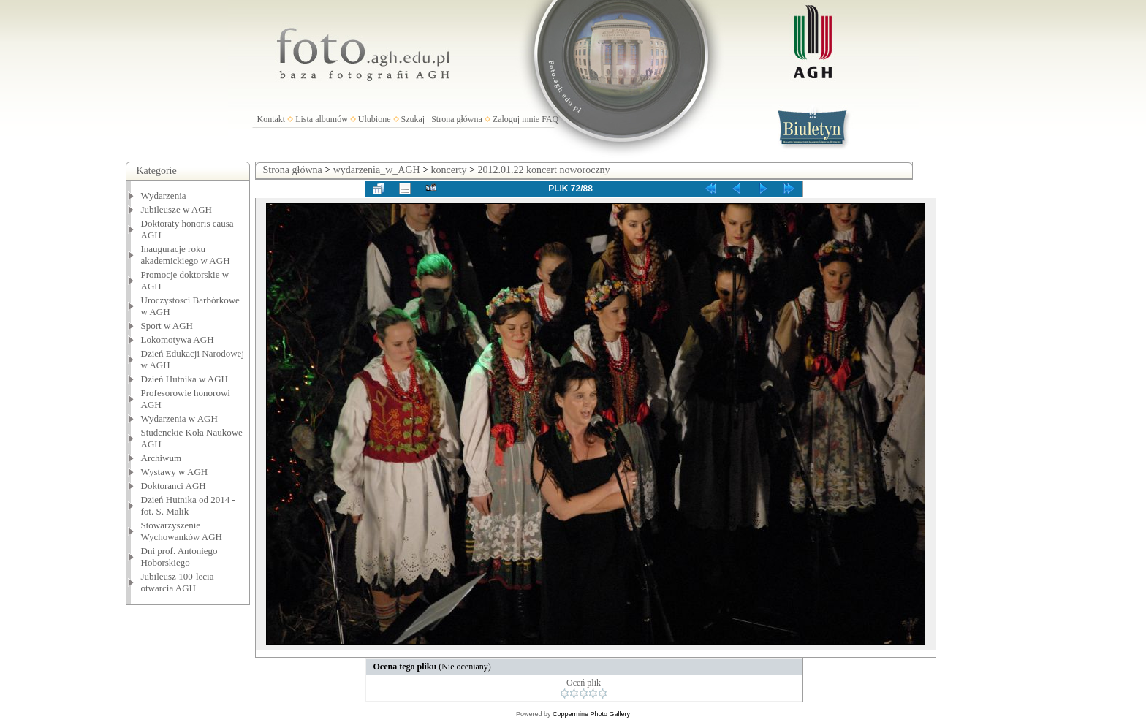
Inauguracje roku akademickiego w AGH (185, 254)
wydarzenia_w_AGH (376, 169)
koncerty (449, 169)
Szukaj (413, 119)
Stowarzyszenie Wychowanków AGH (182, 531)
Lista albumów (321, 119)
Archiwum (161, 457)
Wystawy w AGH (174, 471)
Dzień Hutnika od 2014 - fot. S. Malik (188, 505)
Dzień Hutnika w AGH (185, 378)
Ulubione (374, 119)
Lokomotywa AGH (177, 339)
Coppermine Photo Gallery (591, 714)
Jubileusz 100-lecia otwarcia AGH (177, 582)
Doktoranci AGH (173, 485)
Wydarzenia (163, 195)
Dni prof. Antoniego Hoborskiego (179, 556)
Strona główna (456, 119)
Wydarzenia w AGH (179, 418)
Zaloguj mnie (516, 119)
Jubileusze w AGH (177, 209)
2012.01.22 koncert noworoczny (543, 169)
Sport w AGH (167, 325)
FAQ (550, 119)
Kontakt (271, 119)
